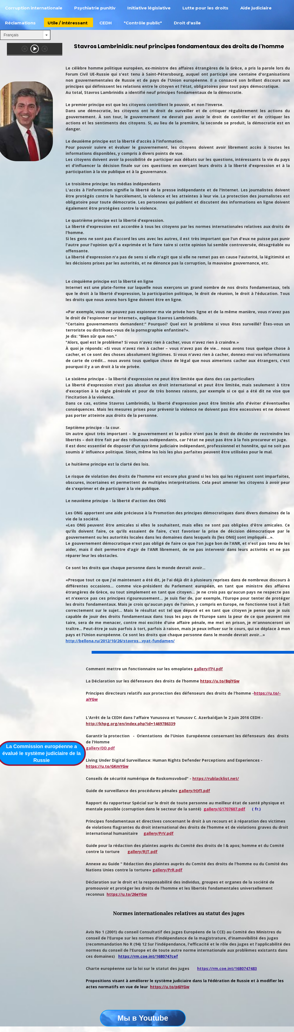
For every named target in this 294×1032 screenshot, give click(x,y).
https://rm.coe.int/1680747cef (148, 956)
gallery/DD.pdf (100, 748)
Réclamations (20, 22)
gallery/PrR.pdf (167, 869)
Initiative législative (149, 8)
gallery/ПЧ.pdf (208, 668)
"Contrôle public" (143, 22)
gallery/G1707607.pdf (224, 809)
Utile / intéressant (67, 22)
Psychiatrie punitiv (94, 8)
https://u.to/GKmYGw (107, 766)
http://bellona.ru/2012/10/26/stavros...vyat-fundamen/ (120, 640)
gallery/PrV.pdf (158, 833)
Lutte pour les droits (205, 8)
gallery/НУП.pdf (194, 790)
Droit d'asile (187, 22)
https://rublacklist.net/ (215, 778)
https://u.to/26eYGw (127, 894)
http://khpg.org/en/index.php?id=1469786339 (130, 723)
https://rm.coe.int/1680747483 (227, 968)
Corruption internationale (33, 8)
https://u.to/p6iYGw (169, 986)
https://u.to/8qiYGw (219, 681)
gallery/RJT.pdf (142, 851)
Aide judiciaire (256, 8)
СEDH (105, 22)
